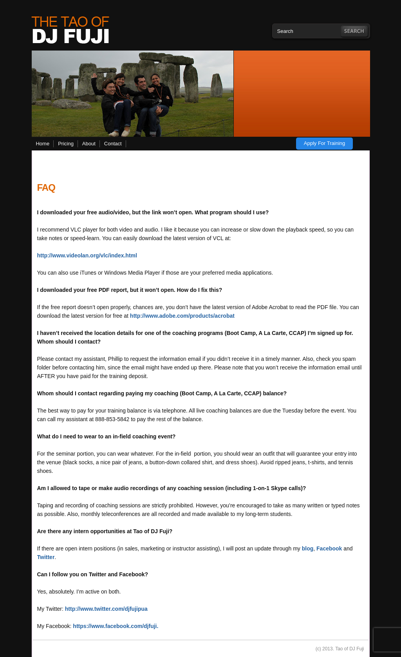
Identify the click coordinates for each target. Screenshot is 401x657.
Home (42, 144)
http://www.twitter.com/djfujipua (106, 609)
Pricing (66, 144)
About (89, 144)
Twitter (46, 557)
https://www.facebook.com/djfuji (115, 626)
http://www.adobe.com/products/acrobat (182, 316)
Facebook (329, 548)
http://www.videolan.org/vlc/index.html (87, 255)
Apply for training (324, 143)
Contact (113, 144)
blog (308, 548)
